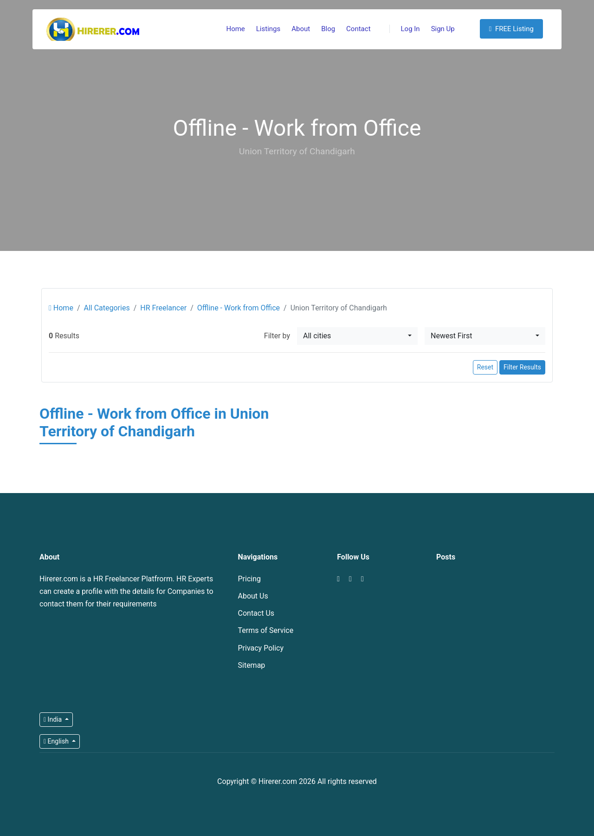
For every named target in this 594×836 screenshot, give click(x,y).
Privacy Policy (261, 648)
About (300, 29)
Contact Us (256, 613)
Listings (268, 29)
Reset (485, 367)
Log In (404, 29)
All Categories (106, 307)
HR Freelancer (163, 307)
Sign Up (443, 29)
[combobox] (357, 336)
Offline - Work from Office (238, 307)
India (54, 719)
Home (235, 29)
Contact (358, 29)
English (57, 741)
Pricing (249, 578)
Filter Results (522, 367)
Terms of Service (266, 630)
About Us (253, 596)
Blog (328, 29)
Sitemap (251, 665)
